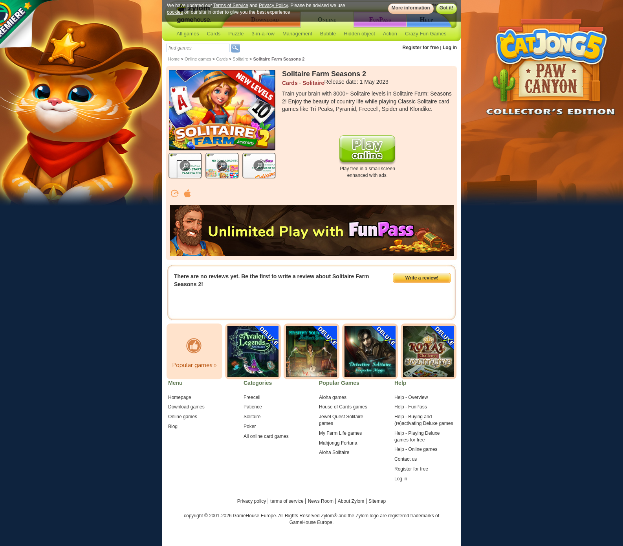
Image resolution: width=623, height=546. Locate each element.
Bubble (328, 34)
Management (297, 34)
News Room (321, 501)
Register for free (421, 47)
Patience (253, 407)
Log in (450, 47)
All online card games (266, 436)
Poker (250, 426)
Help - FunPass (410, 407)
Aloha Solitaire (334, 452)
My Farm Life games (340, 433)
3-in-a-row (263, 34)
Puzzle (236, 34)
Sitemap (377, 501)
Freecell (252, 397)
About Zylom (352, 501)
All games (188, 34)
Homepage (179, 397)
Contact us (405, 459)
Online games (198, 59)
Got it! (446, 8)
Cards (214, 34)
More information (411, 8)
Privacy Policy (273, 5)
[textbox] (198, 48)
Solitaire (240, 59)
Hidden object (359, 34)
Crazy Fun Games (425, 34)
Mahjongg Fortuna (338, 443)
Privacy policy (252, 501)
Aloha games (332, 397)
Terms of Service (230, 5)
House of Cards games (343, 407)
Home (174, 59)
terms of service (287, 501)
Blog (173, 426)
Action (390, 34)
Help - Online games (415, 449)
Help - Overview (411, 397)
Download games (186, 407)
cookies (175, 12)
